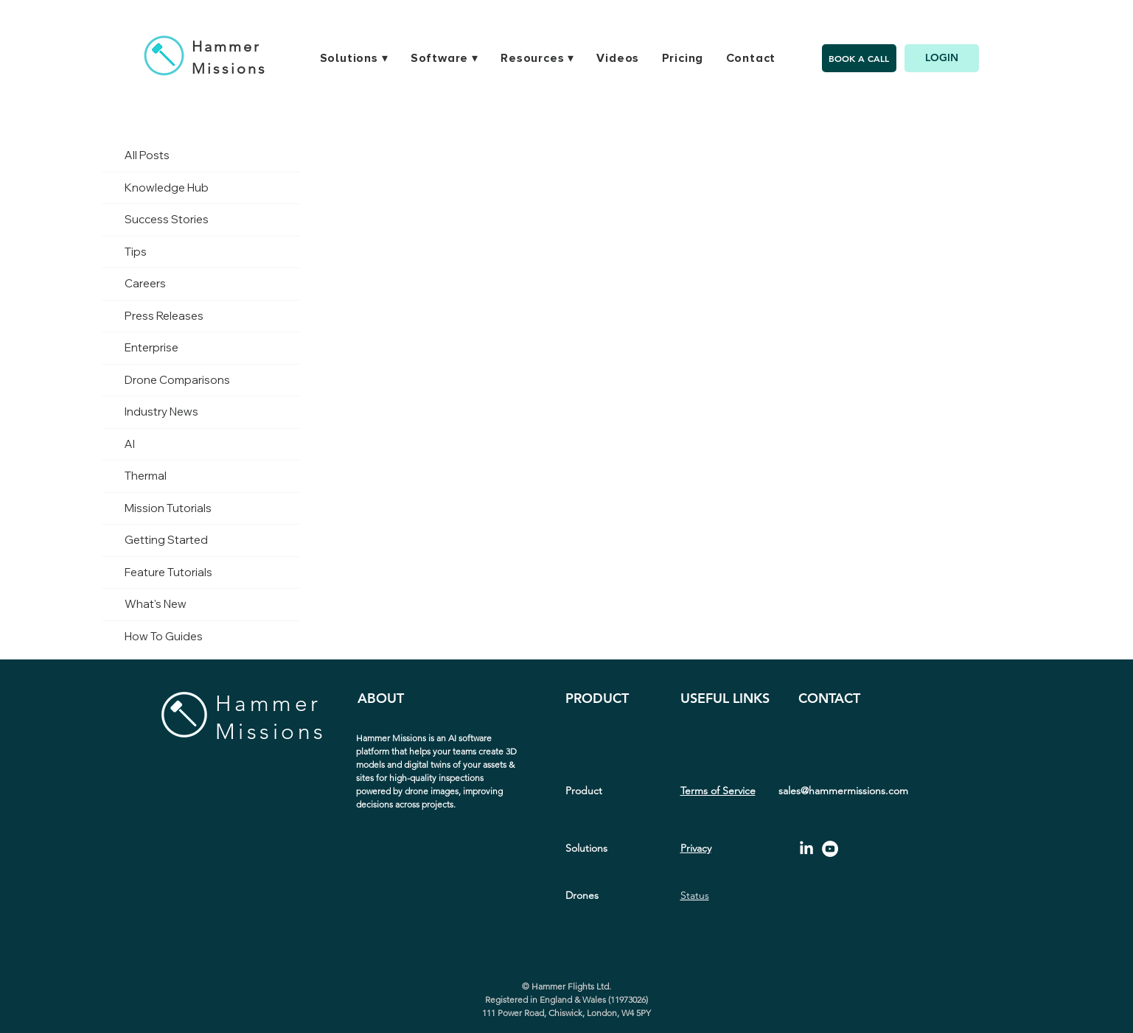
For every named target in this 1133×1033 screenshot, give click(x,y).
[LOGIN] (941, 58)
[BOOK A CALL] (859, 58)
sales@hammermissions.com (843, 790)
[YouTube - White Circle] (830, 849)
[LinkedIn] (806, 849)
